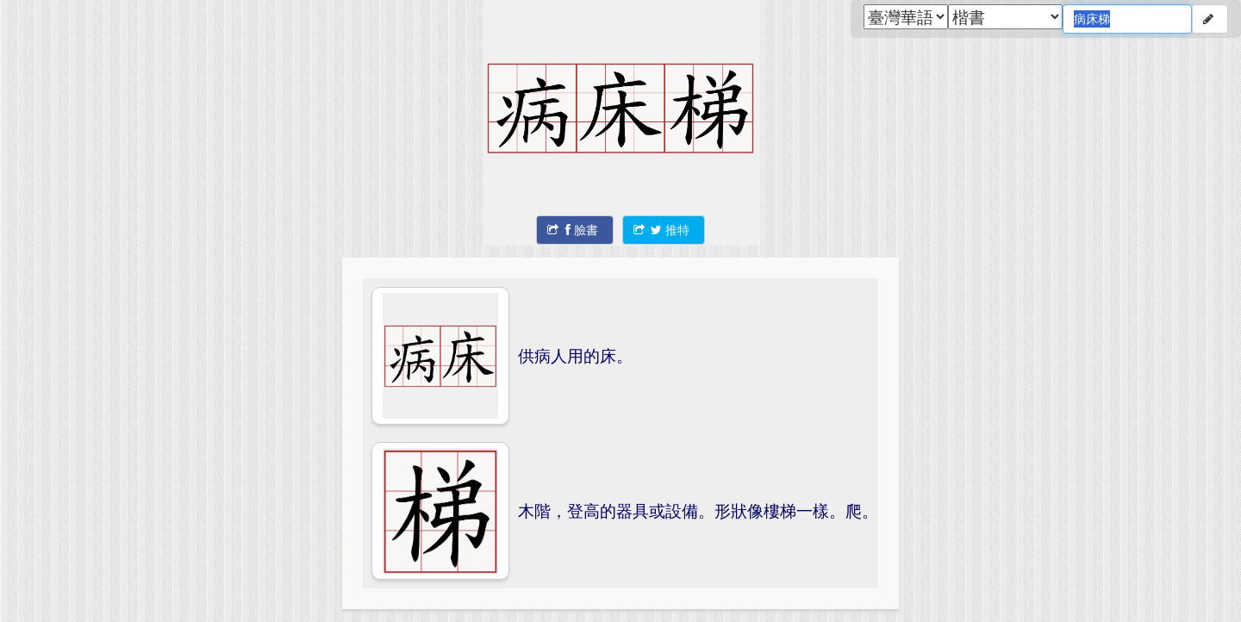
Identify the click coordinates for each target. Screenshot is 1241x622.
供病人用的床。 (575, 355)
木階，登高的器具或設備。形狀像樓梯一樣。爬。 (698, 510)
